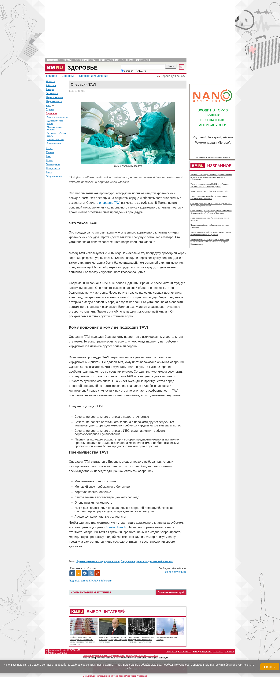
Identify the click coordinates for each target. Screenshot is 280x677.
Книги (49, 172)
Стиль (49, 160)
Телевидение (109, 60)
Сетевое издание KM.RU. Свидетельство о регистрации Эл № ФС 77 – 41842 (120, 655)
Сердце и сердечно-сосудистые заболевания (147, 561)
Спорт (49, 148)
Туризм (50, 109)
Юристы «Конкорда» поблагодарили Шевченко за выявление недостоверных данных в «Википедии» (211, 176)
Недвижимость (54, 101)
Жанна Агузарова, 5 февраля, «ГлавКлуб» (208, 191)
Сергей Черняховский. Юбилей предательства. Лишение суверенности (211, 204)
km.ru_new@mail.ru (175, 571)
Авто (48, 105)
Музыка (50, 152)
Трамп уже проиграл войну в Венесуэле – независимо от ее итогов (208, 197)
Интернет (127, 71)
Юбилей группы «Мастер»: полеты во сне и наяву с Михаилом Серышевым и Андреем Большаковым (209, 241)
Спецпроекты (85, 60)
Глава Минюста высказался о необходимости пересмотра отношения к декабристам (140, 639)
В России (51, 85)
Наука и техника (54, 97)
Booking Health (115, 527)
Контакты (218, 651)
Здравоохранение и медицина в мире (98, 561)
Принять (269, 666)
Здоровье (83, 68)
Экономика (52, 93)
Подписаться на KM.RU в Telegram (90, 580)
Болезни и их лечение (93, 75)
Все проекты (184, 651)
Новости (53, 60)
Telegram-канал (54, 176)
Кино (48, 156)
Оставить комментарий (171, 592)
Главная (51, 75)
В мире (50, 89)
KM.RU (141, 71)
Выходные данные (202, 651)
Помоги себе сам (55, 139)
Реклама (229, 651)
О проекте (171, 651)
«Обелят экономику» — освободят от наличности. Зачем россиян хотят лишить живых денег (82, 640)
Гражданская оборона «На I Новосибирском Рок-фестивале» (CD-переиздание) (209, 185)
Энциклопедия (54, 143)
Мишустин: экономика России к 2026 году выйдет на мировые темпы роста (113, 639)
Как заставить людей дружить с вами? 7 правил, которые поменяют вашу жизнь (211, 233)
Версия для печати (173, 76)
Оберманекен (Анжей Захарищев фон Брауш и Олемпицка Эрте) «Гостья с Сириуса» (211, 211)
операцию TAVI (109, 202)
